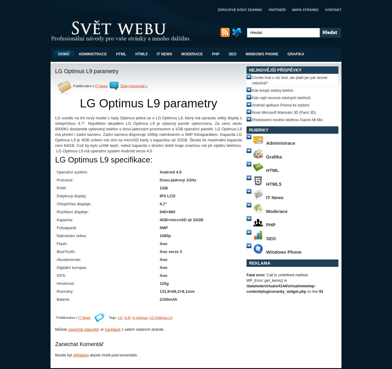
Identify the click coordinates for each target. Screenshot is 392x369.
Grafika (296, 54)
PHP (216, 54)
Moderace (192, 54)
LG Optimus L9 (160, 317)
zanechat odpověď (83, 329)
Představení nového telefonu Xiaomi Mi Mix (287, 120)
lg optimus (140, 317)
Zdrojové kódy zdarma (239, 10)
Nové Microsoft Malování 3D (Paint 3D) (284, 112)
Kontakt (333, 10)
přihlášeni (81, 355)
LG (120, 317)
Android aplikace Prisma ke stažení (280, 105)
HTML (121, 54)
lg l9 (127, 317)
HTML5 (141, 54)
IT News (164, 54)
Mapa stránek (305, 10)
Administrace (93, 54)
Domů (64, 54)
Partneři (277, 10)
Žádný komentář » (134, 86)
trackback (112, 329)
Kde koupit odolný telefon (272, 90)
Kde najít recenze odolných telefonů (281, 98)
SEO (232, 54)
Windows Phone (262, 54)
